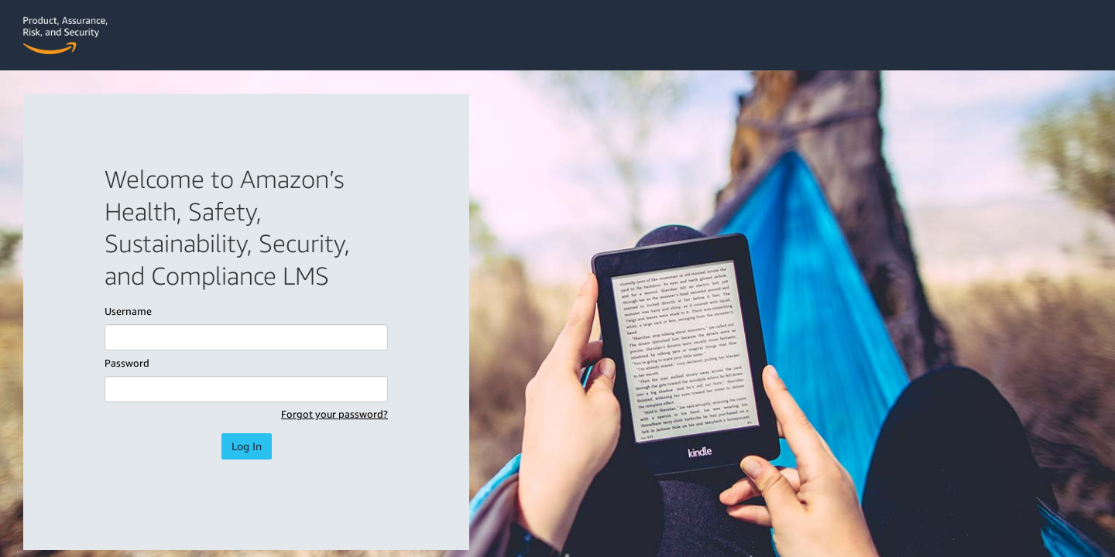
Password (127, 363)
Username (128, 311)
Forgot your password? (334, 414)
